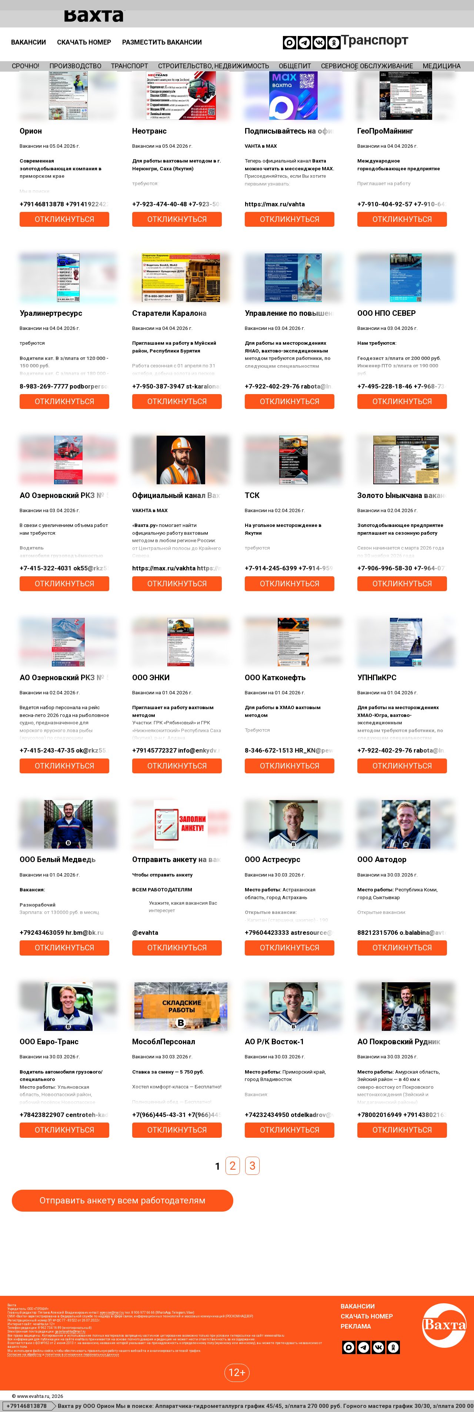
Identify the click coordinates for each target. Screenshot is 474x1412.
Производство (94, 55)
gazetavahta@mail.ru (70, 1377)
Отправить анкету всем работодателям (123, 1246)
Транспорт (166, 55)
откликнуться (64, 265)
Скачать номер (229, 31)
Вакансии (160, 31)
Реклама (356, 1372)
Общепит (383, 55)
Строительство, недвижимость (277, 55)
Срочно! (30, 55)
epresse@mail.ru (112, 1358)
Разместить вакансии (326, 31)
